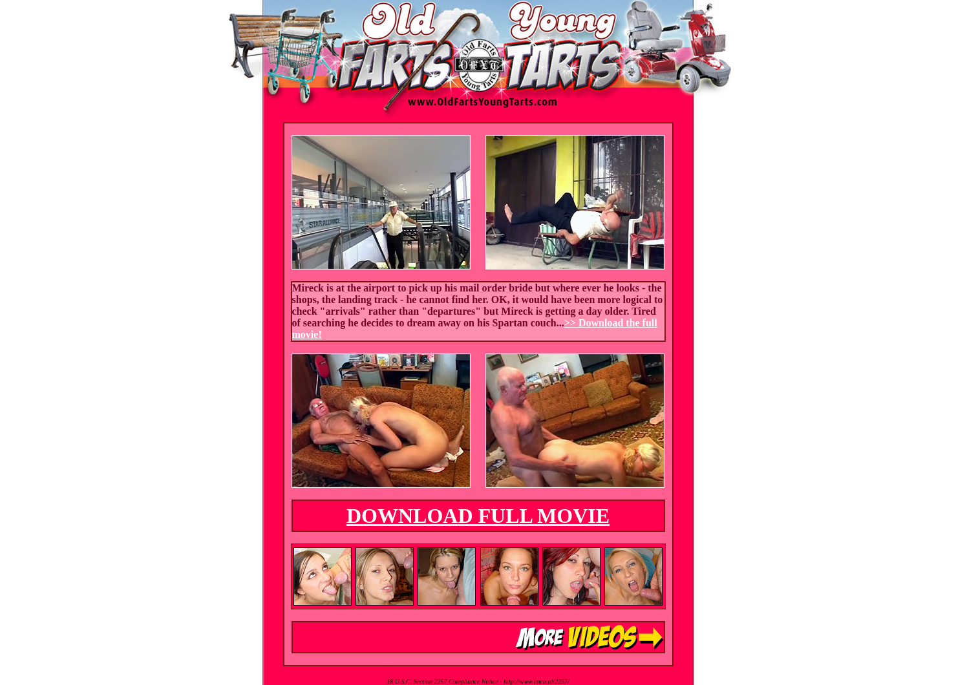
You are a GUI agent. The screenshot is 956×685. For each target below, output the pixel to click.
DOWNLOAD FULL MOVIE (478, 515)
